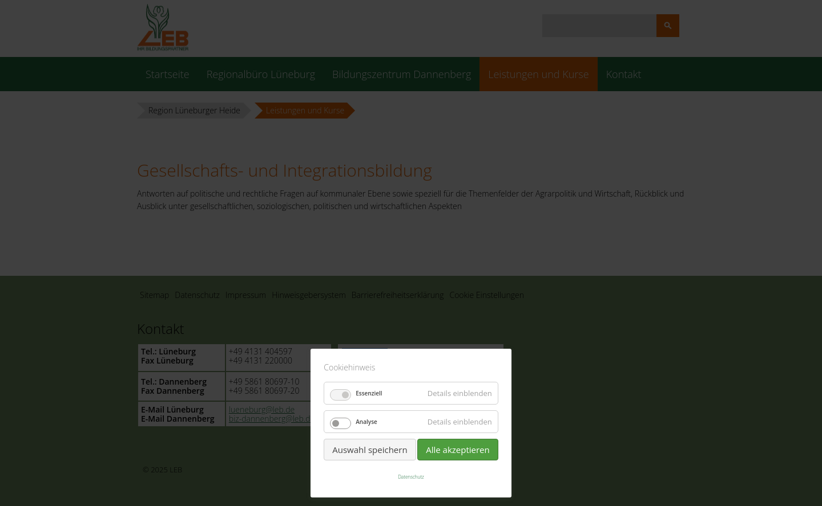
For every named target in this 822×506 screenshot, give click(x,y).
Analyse (366, 422)
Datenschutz (411, 477)
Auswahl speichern (369, 449)
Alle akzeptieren (458, 449)
